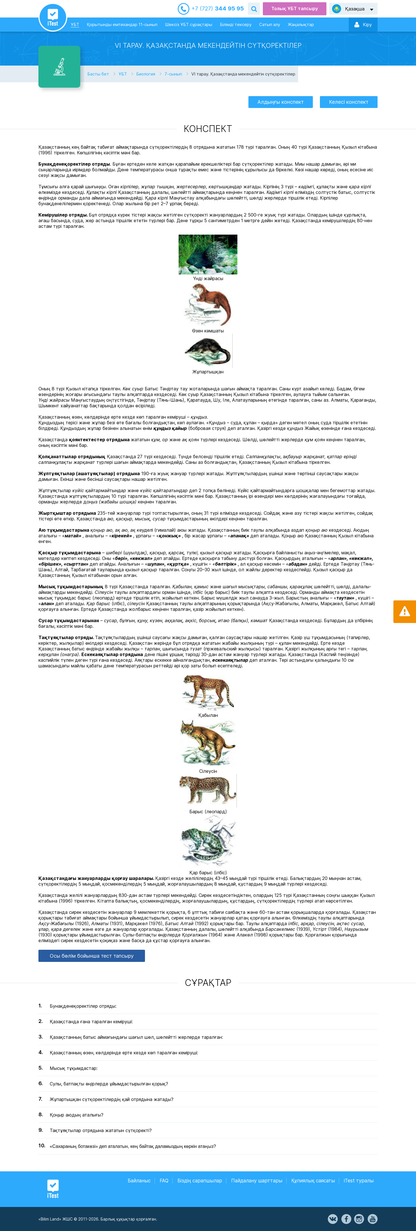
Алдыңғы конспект (280, 102)
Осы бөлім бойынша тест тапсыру (92, 956)
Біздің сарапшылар (199, 1181)
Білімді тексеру (236, 24)
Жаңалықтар (301, 24)
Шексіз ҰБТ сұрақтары (188, 24)
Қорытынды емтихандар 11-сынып (122, 24)
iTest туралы (359, 1181)
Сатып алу (269, 24)
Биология (145, 74)
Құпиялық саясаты (313, 1181)
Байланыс (139, 1181)
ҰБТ (75, 24)
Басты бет (98, 74)
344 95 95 (217, 8)
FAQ (164, 1181)
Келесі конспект (349, 102)
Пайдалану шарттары (256, 1181)
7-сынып (173, 74)
